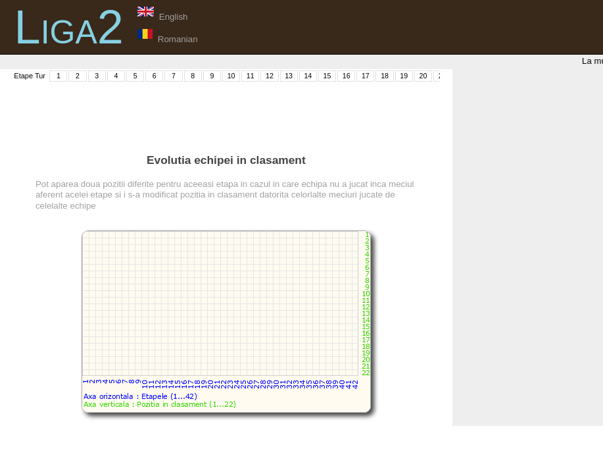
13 (289, 76)
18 (385, 76)
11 (250, 76)
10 (231, 76)
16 (346, 76)
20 (423, 76)
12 (270, 76)
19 (404, 76)
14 (308, 76)
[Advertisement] (251, 112)
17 (366, 76)
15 (327, 76)
